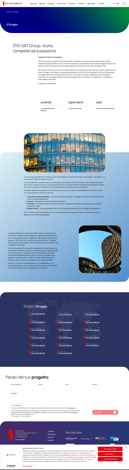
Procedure (51, 434)
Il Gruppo (51, 431)
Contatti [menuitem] (102, 4)
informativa (72, 408)
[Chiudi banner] (126, 448)
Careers (51, 440)
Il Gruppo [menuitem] (52, 4)
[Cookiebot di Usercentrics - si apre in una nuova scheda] (11, 466)
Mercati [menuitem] (44, 4)
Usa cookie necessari (110, 459)
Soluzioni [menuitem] (35, 4)
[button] (124, 3)
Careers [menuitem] (82, 4)
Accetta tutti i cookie (110, 449)
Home (8, 12)
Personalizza (110, 454)
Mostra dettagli (27, 466)
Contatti (51, 437)
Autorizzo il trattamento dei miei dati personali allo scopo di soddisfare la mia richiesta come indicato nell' (44, 408)
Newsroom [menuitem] (92, 4)
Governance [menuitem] (62, 4)
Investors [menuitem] (73, 4)
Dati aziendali (20, 440)
